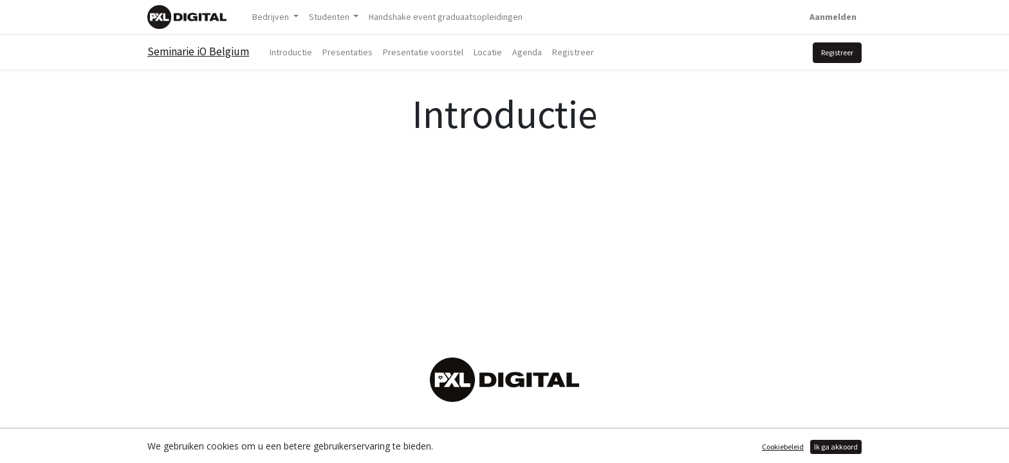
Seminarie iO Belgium (198, 51)
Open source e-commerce (807, 445)
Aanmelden (833, 17)
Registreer (837, 52)
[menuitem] (446, 17)
